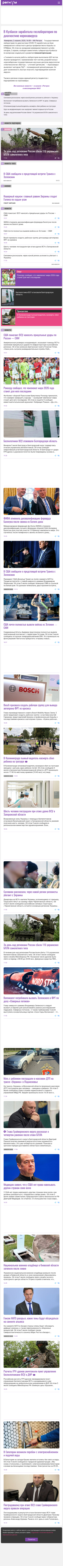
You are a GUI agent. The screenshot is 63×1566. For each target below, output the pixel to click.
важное (7, 129)
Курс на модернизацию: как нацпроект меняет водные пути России (28, 109)
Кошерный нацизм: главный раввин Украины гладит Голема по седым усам (30, 198)
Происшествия (22, 311)
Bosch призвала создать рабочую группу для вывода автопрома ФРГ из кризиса (31, 239)
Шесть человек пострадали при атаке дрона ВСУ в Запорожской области (31, 248)
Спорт (19, 271)
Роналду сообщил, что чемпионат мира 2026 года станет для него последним (38, 276)
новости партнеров (12, 123)
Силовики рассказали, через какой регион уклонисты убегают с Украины (31, 98)
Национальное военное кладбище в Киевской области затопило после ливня (31, 1266)
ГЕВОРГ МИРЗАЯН (9, 203)
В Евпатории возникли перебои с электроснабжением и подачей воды (31, 1453)
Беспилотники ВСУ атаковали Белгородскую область (35, 293)
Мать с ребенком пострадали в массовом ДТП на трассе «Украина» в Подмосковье (28, 1080)
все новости (7, 180)
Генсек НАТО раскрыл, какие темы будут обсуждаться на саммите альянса (31, 1319)
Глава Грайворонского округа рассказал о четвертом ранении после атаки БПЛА (26, 1133)
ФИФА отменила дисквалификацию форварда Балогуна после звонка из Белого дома (30, 223)
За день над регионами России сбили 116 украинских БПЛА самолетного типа (31, 153)
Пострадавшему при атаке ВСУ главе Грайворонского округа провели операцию (30, 1506)
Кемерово (8, 41)
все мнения (55, 203)
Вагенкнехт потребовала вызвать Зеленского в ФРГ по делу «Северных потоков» (31, 999)
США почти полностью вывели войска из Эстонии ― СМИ (28, 231)
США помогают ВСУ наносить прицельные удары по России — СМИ (30, 214)
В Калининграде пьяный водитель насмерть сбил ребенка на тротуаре (30, 106)
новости (7, 208)
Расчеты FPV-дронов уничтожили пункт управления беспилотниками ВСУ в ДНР (30, 1372)
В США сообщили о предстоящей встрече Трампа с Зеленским (29, 175)
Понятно (31, 1539)
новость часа (10, 163)
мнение (7, 186)
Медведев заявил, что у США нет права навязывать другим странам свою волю (29, 1186)
